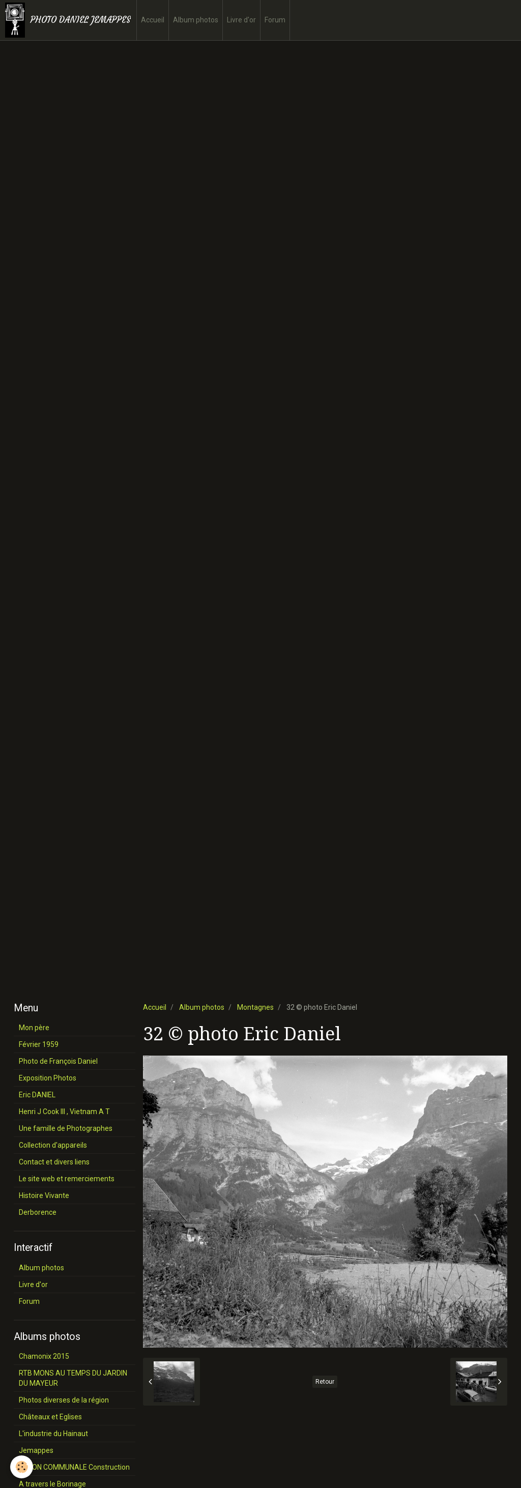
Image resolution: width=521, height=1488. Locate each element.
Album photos (195, 20)
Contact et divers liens (54, 1162)
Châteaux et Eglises (50, 1417)
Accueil (152, 20)
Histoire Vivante (44, 1195)
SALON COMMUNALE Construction (74, 1467)
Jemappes (36, 1450)
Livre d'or (241, 20)
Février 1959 (39, 1044)
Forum (275, 20)
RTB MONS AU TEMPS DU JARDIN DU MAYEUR (73, 1378)
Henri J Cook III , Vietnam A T (64, 1111)
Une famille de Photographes (65, 1128)
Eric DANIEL (37, 1095)
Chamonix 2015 (44, 1356)
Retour (324, 1381)
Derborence (37, 1212)
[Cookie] (21, 1466)
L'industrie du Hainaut (53, 1433)
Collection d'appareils (53, 1145)
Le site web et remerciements (66, 1179)
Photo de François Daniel (58, 1061)
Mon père (34, 1028)
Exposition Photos (47, 1078)
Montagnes (255, 1007)
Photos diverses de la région (64, 1400)
